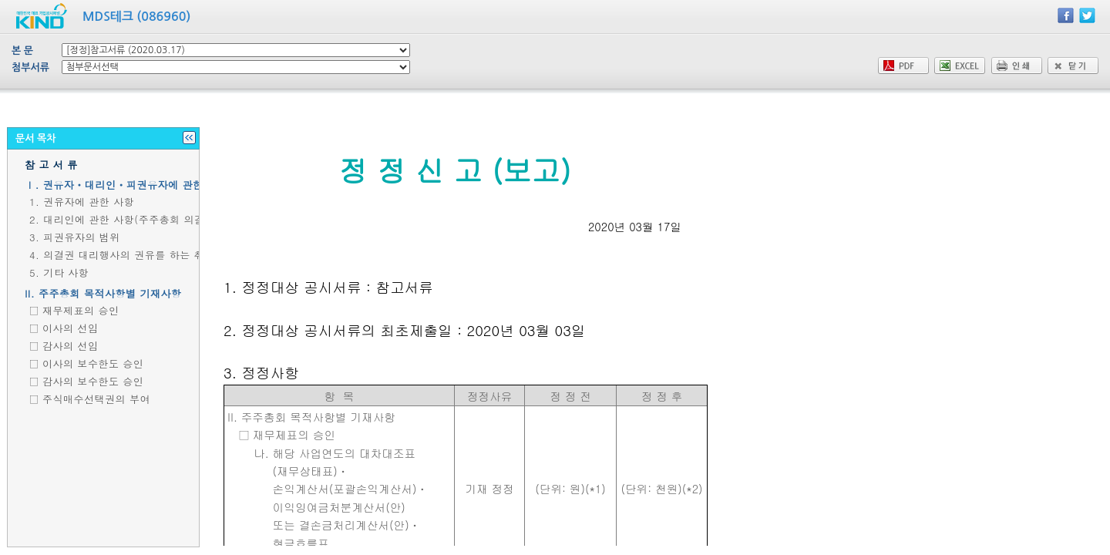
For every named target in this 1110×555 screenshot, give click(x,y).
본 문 (22, 50)
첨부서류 (30, 67)
